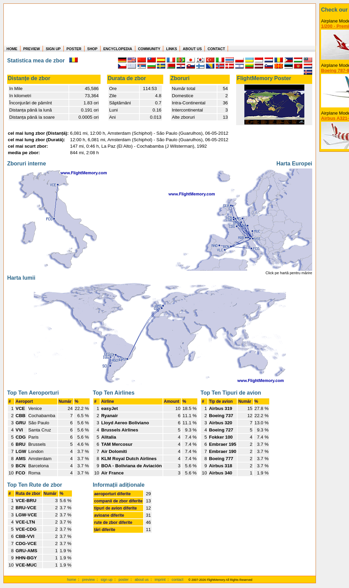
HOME (11, 49)
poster (124, 579)
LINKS (171, 49)
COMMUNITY (149, 49)
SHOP (92, 49)
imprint (160, 579)
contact (177, 579)
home (71, 579)
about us (142, 579)
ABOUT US (192, 49)
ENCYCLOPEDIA (117, 49)
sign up (106, 579)
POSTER (73, 49)
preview (88, 579)
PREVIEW (31, 49)
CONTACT (216, 49)
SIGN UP (53, 49)
